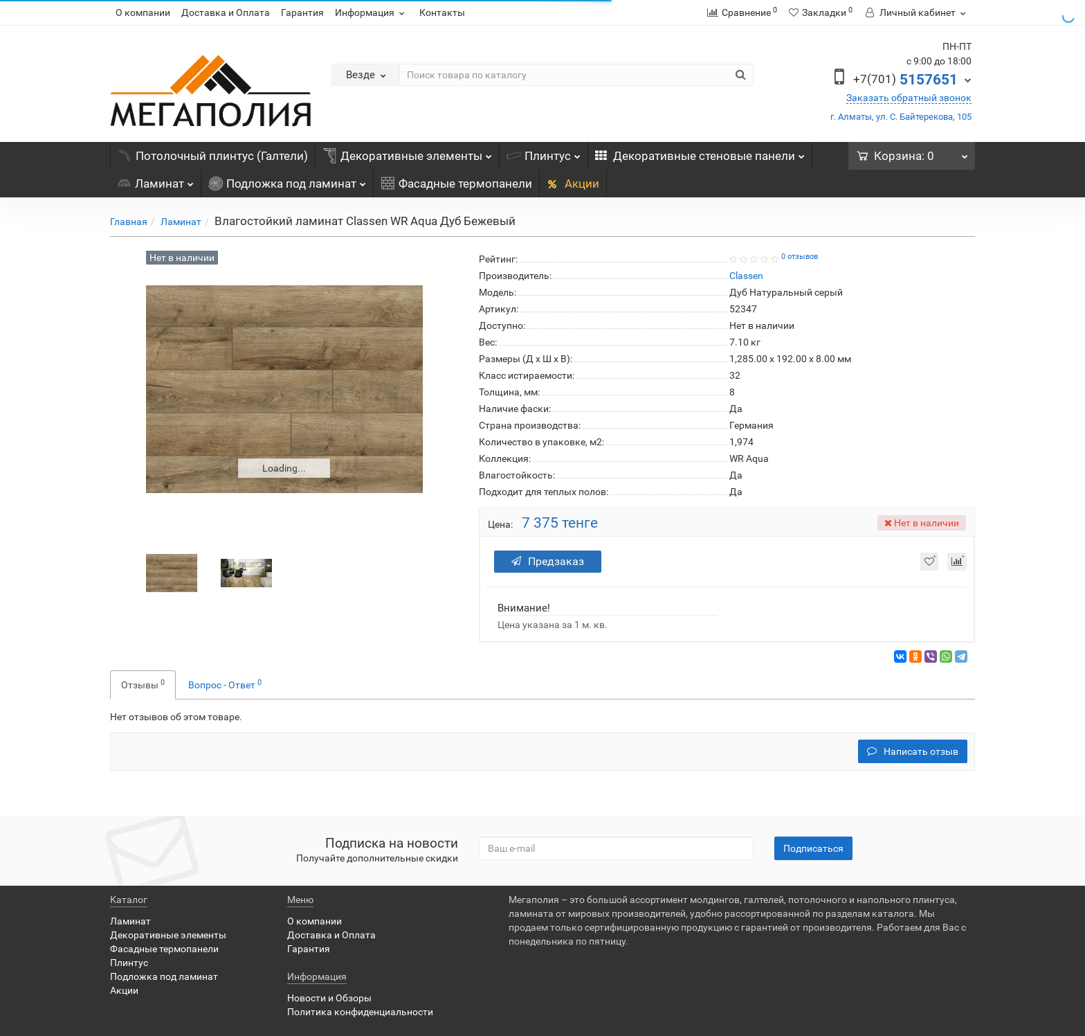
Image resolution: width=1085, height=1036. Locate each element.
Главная (128, 221)
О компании (143, 12)
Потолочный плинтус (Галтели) (213, 156)
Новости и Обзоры (329, 997)
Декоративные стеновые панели (700, 152)
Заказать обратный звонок (909, 97)
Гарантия (302, 12)
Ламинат (155, 180)
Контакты (442, 12)
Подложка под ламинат (287, 180)
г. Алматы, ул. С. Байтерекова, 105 (901, 116)
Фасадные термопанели (456, 183)
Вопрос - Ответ (225, 684)
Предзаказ (547, 561)
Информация (371, 12)
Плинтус (544, 152)
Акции (573, 183)
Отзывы (143, 684)
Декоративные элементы (407, 152)
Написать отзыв (912, 751)
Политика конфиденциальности (360, 1011)
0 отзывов (799, 256)
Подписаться (813, 848)
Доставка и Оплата (225, 12)
